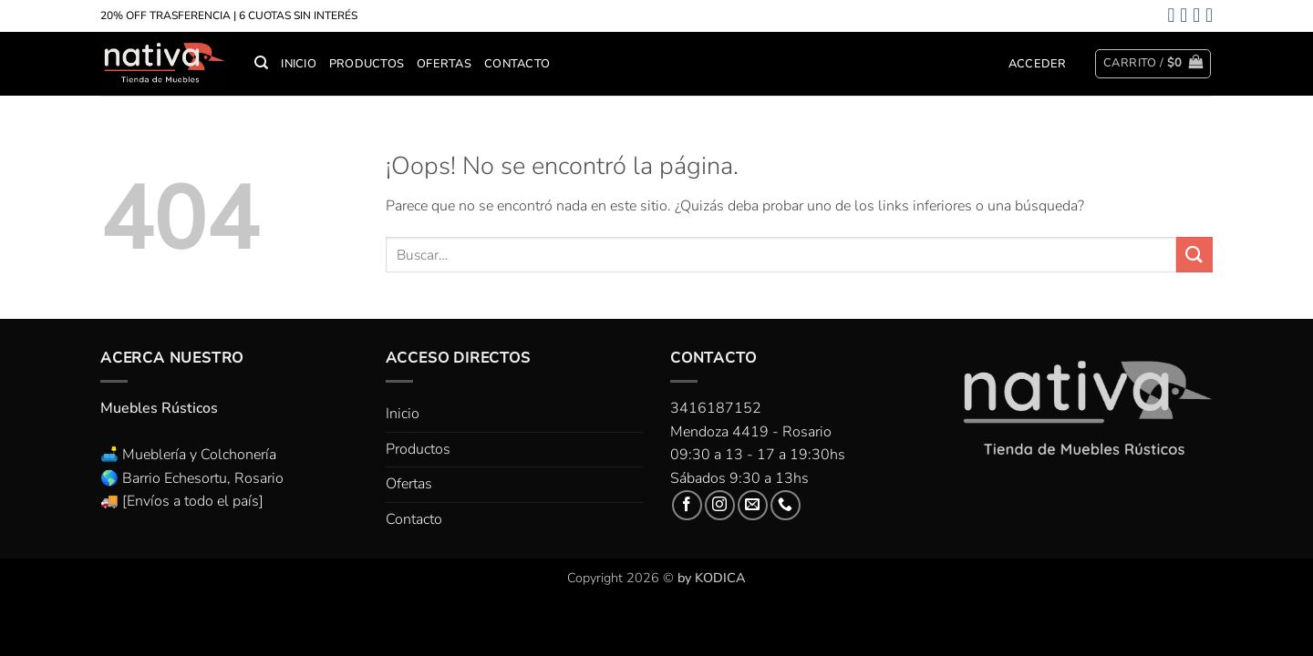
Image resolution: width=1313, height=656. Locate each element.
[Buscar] (261, 63)
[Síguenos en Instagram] (720, 505)
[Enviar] (1194, 254)
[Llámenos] (785, 505)
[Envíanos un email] (753, 505)
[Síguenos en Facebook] (687, 505)
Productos (366, 64)
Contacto (517, 64)
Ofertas (444, 64)
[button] (1037, 63)
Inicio (298, 64)
